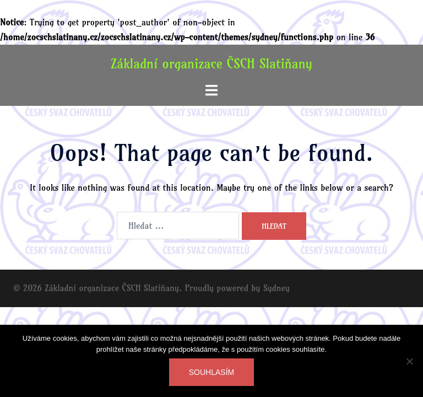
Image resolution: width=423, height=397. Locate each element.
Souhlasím (211, 372)
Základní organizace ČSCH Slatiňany (211, 63)
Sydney (276, 287)
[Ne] (409, 361)
